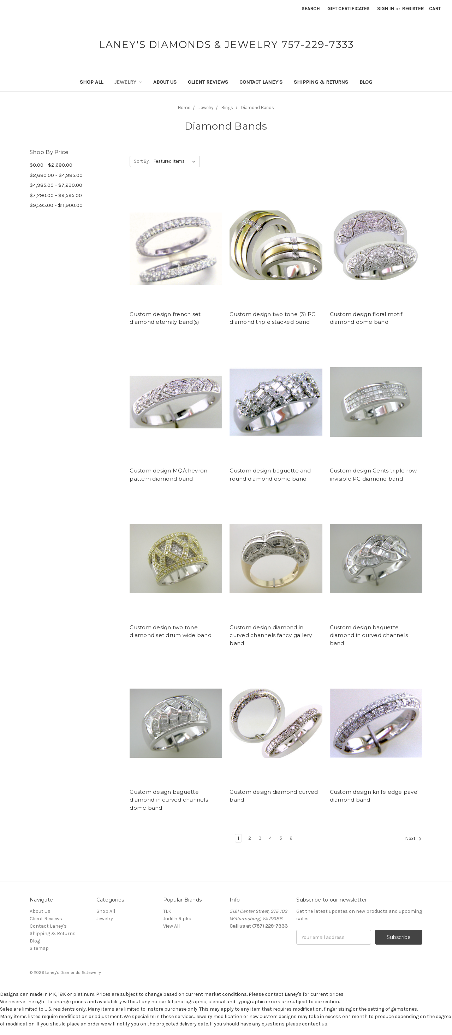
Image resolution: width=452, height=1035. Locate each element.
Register (413, 9)
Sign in (385, 9)
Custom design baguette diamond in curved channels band (369, 635)
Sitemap (39, 948)
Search (311, 9)
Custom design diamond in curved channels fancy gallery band (271, 635)
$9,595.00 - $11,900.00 (56, 205)
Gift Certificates (348, 9)
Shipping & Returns (321, 82)
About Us (165, 82)
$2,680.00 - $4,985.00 (56, 175)
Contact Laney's (260, 82)
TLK (167, 911)
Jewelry (128, 82)
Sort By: (142, 161)
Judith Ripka (177, 919)
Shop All (91, 82)
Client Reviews (208, 82)
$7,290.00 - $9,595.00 (56, 195)
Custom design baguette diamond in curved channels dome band (169, 800)
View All (171, 926)
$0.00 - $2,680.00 (51, 165)
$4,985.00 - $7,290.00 (56, 185)
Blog (365, 82)
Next (413, 838)
